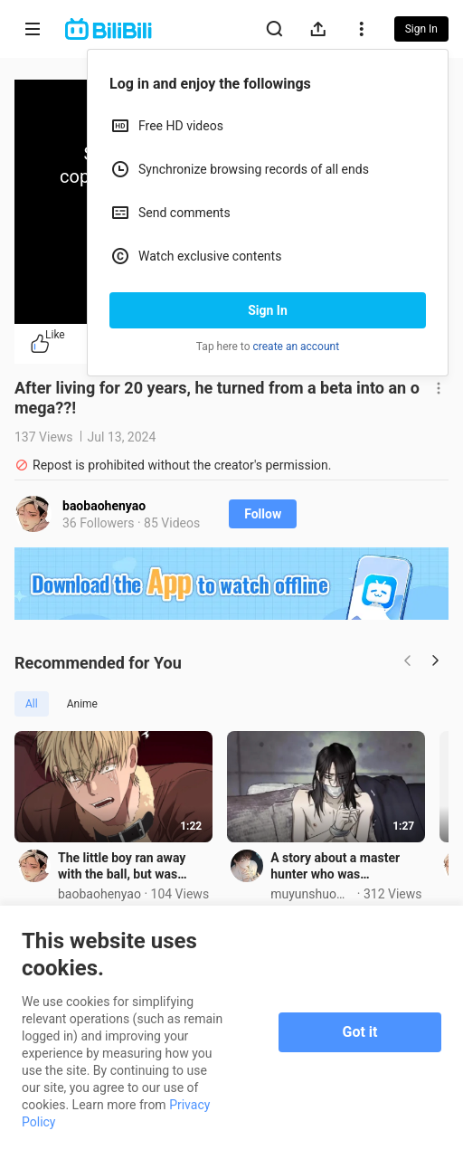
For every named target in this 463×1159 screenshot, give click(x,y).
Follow (262, 514)
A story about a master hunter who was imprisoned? (346, 873)
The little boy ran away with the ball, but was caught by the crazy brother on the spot (135, 873)
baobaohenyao (104, 506)
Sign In (268, 310)
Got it (360, 1031)
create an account (296, 346)
